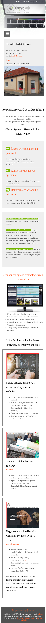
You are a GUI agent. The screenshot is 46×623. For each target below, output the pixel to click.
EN (37, 2)
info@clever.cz (16, 56)
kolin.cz (39, 614)
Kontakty (28, 2)
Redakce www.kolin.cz (23, 612)
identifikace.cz (12, 544)
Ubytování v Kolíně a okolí (26, 618)
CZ (42, 2)
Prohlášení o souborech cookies (23, 610)
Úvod (17, 2)
